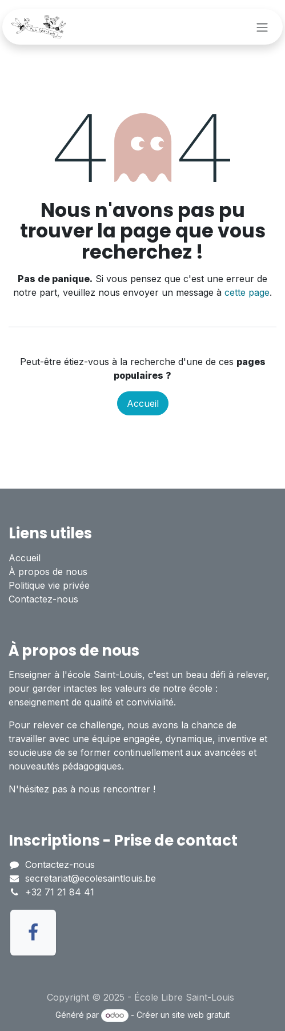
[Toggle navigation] (262, 27)
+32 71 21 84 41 (59, 892)
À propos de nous (48, 571)
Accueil (143, 403)
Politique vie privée (49, 585)
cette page (247, 292)
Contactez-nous (43, 599)
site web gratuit (201, 1015)
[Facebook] (33, 932)
